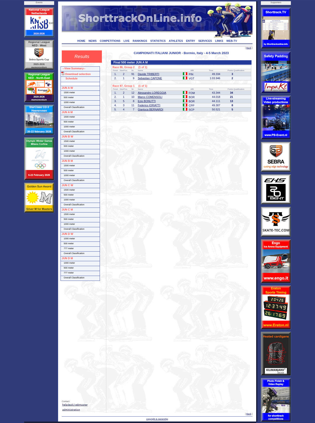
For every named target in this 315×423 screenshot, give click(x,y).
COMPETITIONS (110, 40)
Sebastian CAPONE (150, 78)
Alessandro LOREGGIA (152, 92)
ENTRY (190, 40)
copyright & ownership (157, 419)
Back (248, 48)
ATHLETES (176, 40)
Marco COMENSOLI (150, 96)
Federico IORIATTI (149, 105)
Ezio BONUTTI (147, 101)
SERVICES (205, 40)
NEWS (93, 40)
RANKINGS (140, 40)
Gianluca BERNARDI (150, 109)
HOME (81, 40)
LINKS (219, 40)
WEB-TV (231, 40)
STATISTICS (158, 40)
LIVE (126, 40)
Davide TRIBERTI (148, 74)
